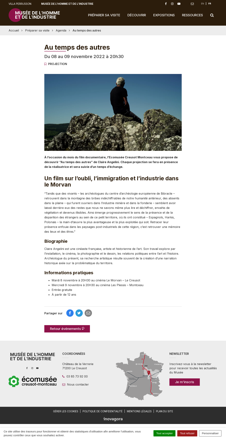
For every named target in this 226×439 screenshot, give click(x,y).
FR (209, 3)
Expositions (164, 15)
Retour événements (67, 329)
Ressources (192, 15)
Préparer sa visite (104, 15)
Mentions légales (139, 411)
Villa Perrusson (20, 3)
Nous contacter (75, 384)
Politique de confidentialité (103, 411)
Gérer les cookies (65, 411)
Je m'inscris (184, 382)
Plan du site (164, 411)
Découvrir (136, 15)
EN (202, 3)
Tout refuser (187, 433)
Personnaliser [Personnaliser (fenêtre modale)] (210, 433)
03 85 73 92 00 (75, 376)
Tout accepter (164, 433)
